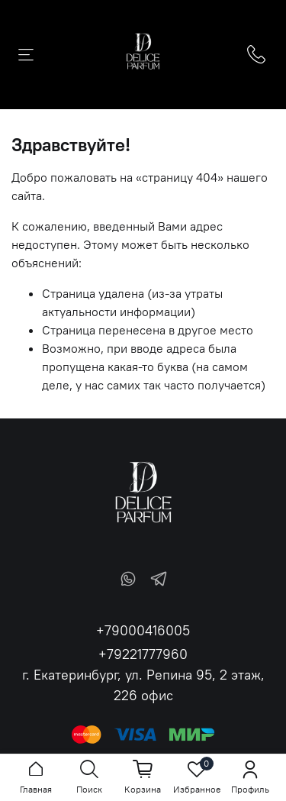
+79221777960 (143, 654)
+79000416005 (143, 630)
